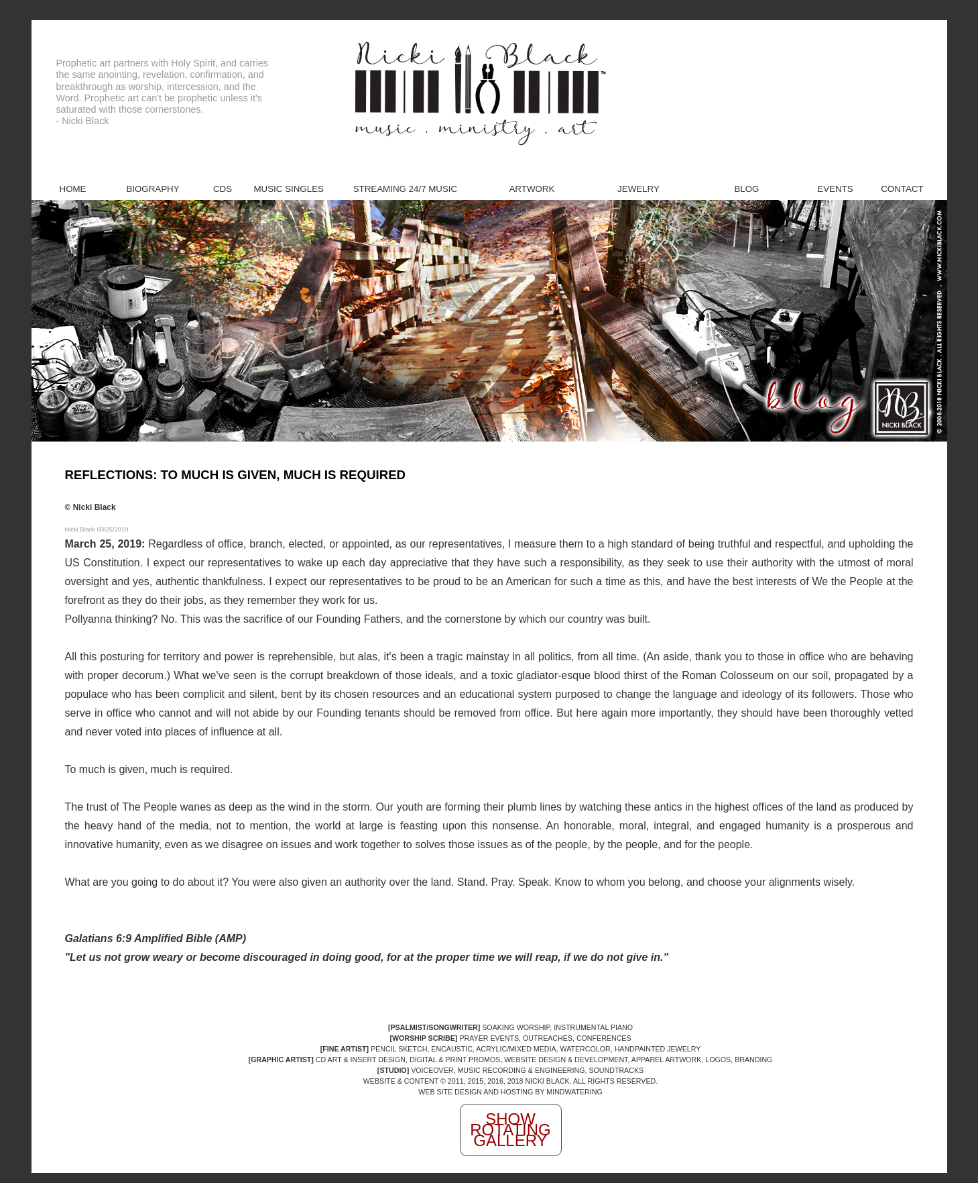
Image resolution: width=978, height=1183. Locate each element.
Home (73, 189)
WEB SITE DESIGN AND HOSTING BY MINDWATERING (510, 1092)
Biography (152, 189)
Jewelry (638, 189)
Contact (902, 189)
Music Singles (289, 189)
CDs (222, 189)
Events (835, 189)
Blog (746, 189)
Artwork (531, 189)
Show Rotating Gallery (510, 1129)
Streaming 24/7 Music (405, 189)
